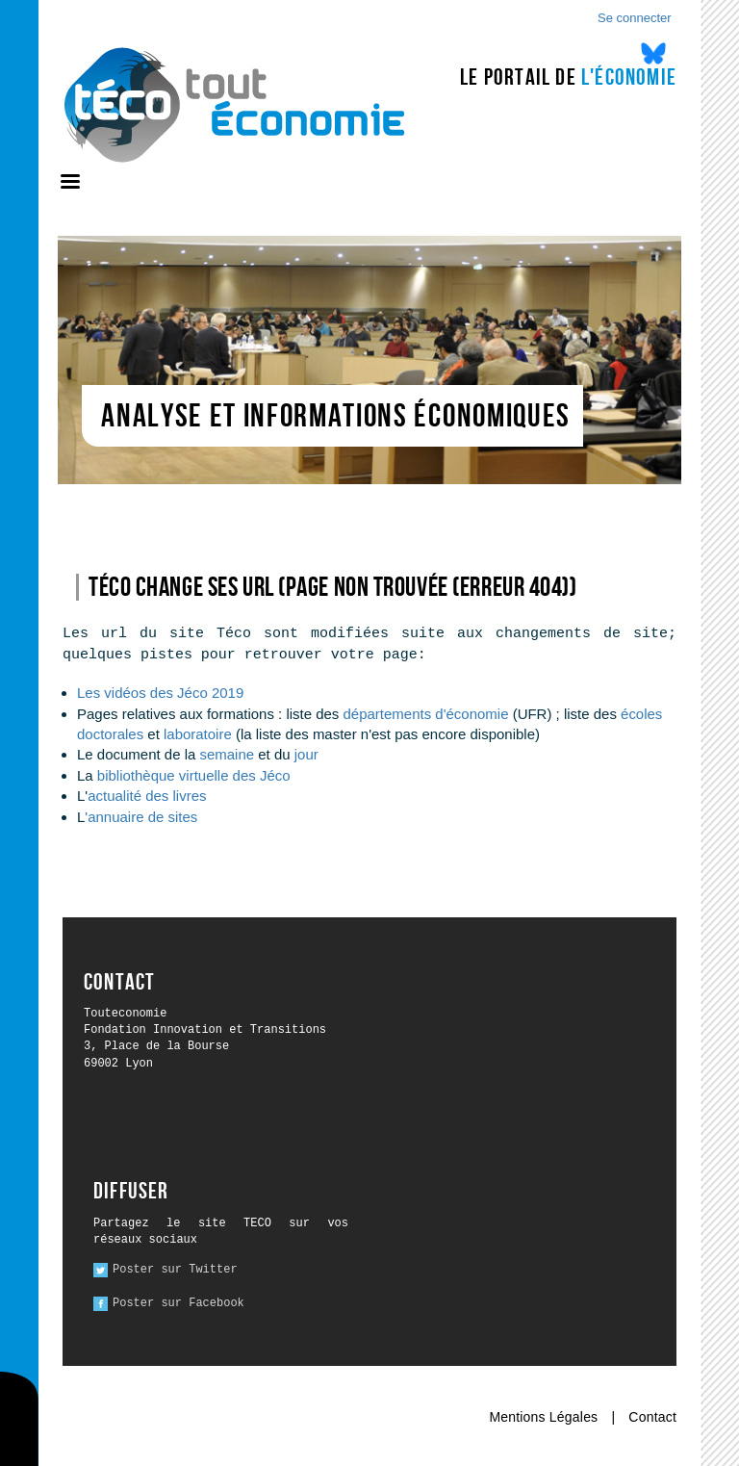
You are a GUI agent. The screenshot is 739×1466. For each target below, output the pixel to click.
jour (306, 754)
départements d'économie (426, 714)
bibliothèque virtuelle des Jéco (194, 775)
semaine (226, 754)
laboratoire (200, 734)
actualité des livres (147, 795)
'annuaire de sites (141, 817)
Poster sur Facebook (178, 1303)
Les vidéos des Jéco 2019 (160, 692)
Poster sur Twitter (175, 1269)
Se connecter (635, 18)
